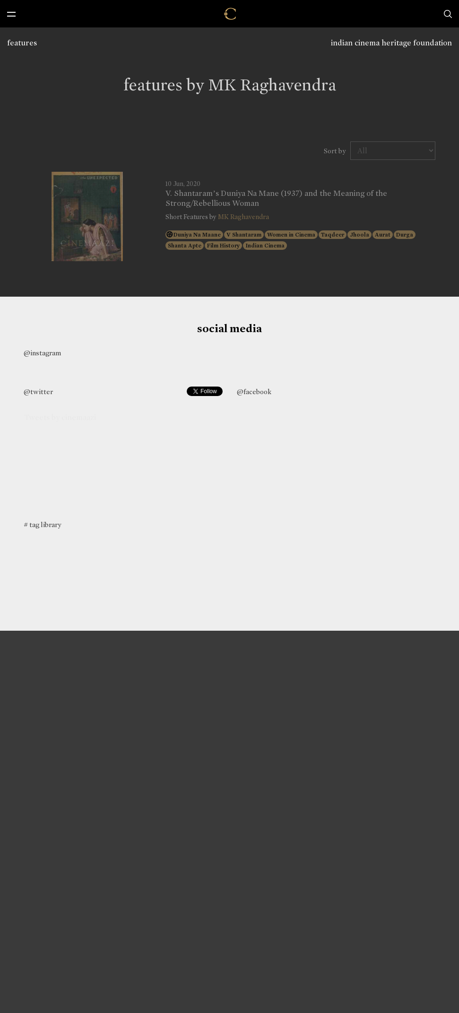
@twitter (38, 392)
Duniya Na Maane (197, 234)
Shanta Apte (184, 245)
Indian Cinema (265, 245)
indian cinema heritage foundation (391, 43)
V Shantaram (243, 234)
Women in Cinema (291, 234)
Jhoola (359, 234)
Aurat (382, 234)
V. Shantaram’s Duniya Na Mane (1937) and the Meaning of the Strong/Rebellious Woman (276, 198)
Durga (404, 234)
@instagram (42, 353)
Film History (223, 245)
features (22, 43)
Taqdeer (332, 234)
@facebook (254, 392)
